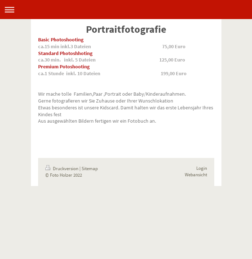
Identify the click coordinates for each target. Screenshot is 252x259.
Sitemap (90, 168)
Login (201, 168)
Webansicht (196, 175)
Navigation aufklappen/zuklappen (126, 9)
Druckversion (62, 168)
